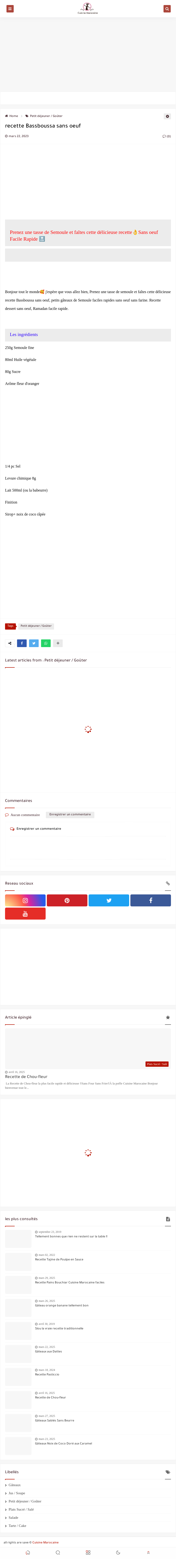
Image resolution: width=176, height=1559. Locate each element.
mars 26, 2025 (47, 1301)
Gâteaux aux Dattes (48, 1352)
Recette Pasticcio (47, 1375)
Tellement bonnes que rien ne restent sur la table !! (71, 1237)
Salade (13, 1517)
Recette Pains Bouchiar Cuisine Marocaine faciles (69, 1283)
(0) (167, 137)
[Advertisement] (88, 54)
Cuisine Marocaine (45, 1543)
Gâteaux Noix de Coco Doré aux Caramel (63, 1444)
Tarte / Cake (17, 1526)
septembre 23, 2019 (50, 1232)
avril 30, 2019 (47, 1324)
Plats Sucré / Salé (21, 1509)
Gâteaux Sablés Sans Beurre (54, 1421)
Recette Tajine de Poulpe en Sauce (59, 1260)
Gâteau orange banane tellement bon (62, 1306)
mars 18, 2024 (47, 1370)
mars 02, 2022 (47, 1255)
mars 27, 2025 (47, 1416)
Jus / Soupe (17, 1493)
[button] (22, 643)
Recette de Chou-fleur (26, 1077)
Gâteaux (15, 1485)
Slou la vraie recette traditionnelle (59, 1329)
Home (11, 116)
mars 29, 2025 (47, 1278)
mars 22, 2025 (47, 1347)
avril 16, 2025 (17, 1072)
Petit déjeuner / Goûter (44, 116)
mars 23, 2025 (47, 1439)
